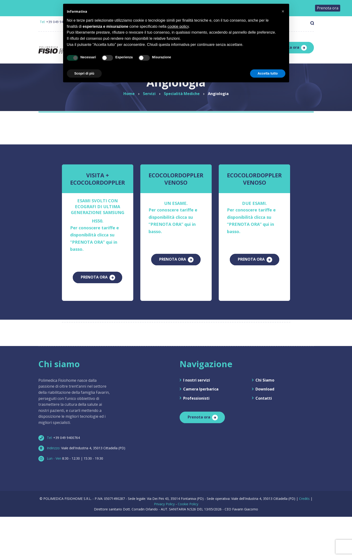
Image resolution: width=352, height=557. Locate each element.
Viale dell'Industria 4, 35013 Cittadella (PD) (83, 445)
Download (264, 386)
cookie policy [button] (178, 26)
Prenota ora (199, 414)
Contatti (263, 395)
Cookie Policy (188, 501)
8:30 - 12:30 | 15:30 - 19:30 (72, 455)
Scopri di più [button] (84, 73)
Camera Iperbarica (200, 386)
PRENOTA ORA (94, 276)
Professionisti (196, 395)
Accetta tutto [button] (268, 73)
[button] (283, 11)
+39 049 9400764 (61, 435)
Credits (304, 496)
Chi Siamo (264, 377)
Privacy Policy (164, 501)
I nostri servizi (196, 377)
